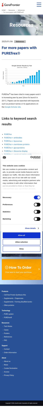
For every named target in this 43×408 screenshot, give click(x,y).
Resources (11, 10)
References (21, 10)
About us (7, 361)
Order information (10, 352)
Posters (7, 333)
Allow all (21, 235)
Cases (6, 330)
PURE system (9, 314)
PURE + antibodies (13, 138)
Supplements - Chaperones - (14, 298)
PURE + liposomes (13, 141)
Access (6, 372)
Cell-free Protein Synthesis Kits (15, 295)
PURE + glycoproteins (14, 148)
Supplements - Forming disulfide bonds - (18, 302)
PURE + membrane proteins (17, 144)
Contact (7, 349)
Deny (21, 249)
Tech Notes (8, 326)
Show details (30, 228)
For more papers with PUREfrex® (13, 12)
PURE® (8, 317)
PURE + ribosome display (16, 151)
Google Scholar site (13, 107)
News (6, 365)
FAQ (5, 340)
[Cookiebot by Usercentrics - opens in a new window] (30, 157)
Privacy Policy (9, 375)
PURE (8, 134)
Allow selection (21, 242)
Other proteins (9, 305)
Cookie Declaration (10, 368)
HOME (4, 10)
